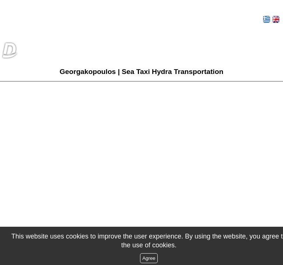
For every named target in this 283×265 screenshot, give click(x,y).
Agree (149, 258)
